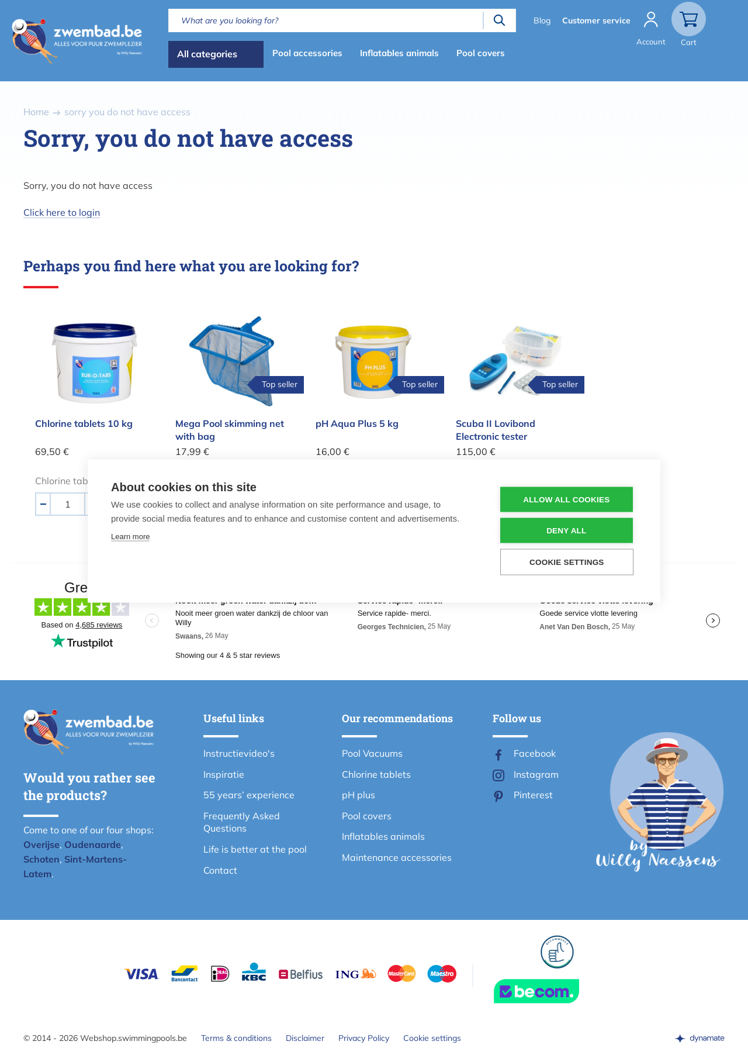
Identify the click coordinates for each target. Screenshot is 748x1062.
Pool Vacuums (372, 753)
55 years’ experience (249, 795)
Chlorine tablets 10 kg (84, 423)
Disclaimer (305, 1038)
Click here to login (61, 212)
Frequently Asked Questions (241, 822)
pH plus (358, 795)
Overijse (41, 844)
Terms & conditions (236, 1038)
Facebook (535, 753)
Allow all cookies (566, 499)
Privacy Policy (363, 1038)
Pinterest (533, 795)
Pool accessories (307, 52)
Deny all (566, 530)
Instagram (536, 774)
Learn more (130, 536)
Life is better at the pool (255, 849)
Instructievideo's (239, 753)
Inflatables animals (399, 52)
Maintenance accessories (397, 857)
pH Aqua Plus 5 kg (357, 423)
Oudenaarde (92, 844)
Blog (540, 20)
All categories (207, 54)
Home (36, 112)
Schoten (41, 859)
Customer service (595, 20)
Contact (220, 870)
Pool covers (480, 52)
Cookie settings (432, 1038)
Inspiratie (223, 774)
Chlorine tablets (376, 774)
